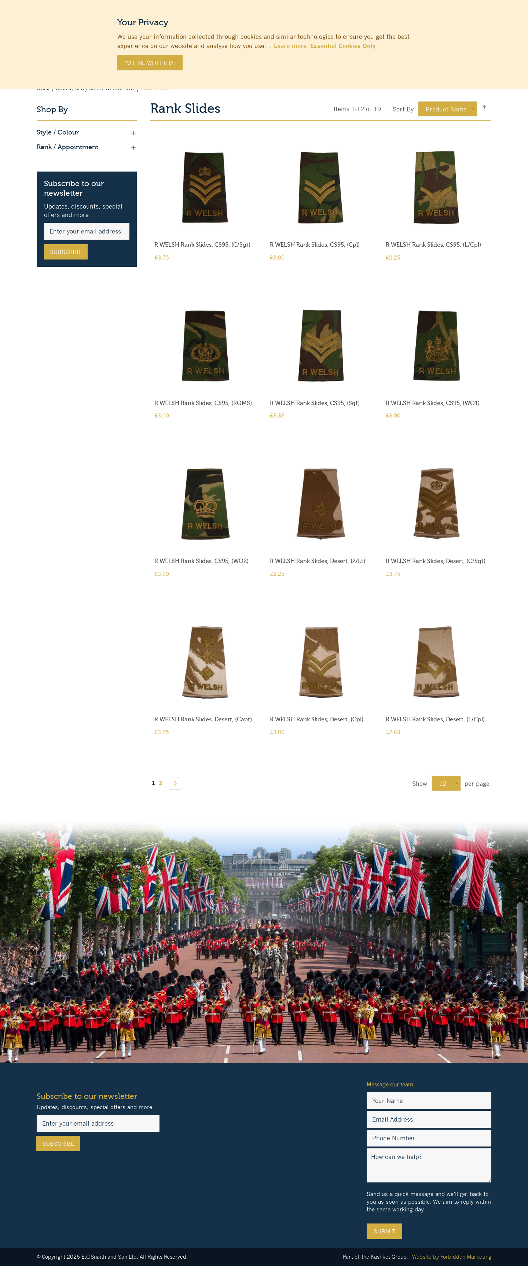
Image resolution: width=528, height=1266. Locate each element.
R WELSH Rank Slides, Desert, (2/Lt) (317, 561)
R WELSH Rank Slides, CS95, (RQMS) (203, 403)
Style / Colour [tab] (87, 133)
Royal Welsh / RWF (113, 88)
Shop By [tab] (52, 109)
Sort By (403, 109)
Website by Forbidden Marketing (451, 1257)
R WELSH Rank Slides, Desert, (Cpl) (316, 719)
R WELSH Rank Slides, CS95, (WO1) (433, 403)
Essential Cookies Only (342, 45)
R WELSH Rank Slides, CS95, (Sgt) (315, 403)
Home (44, 88)
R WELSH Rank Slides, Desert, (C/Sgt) (435, 561)
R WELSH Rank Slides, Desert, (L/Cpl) (435, 719)
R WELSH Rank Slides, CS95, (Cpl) (315, 245)
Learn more (290, 45)
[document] (264, 40)
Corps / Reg (70, 88)
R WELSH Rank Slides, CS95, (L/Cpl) (433, 245)
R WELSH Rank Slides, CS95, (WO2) (201, 561)
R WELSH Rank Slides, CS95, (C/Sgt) (202, 245)
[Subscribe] (66, 252)
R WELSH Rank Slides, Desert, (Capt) (203, 719)
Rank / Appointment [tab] (87, 147)
